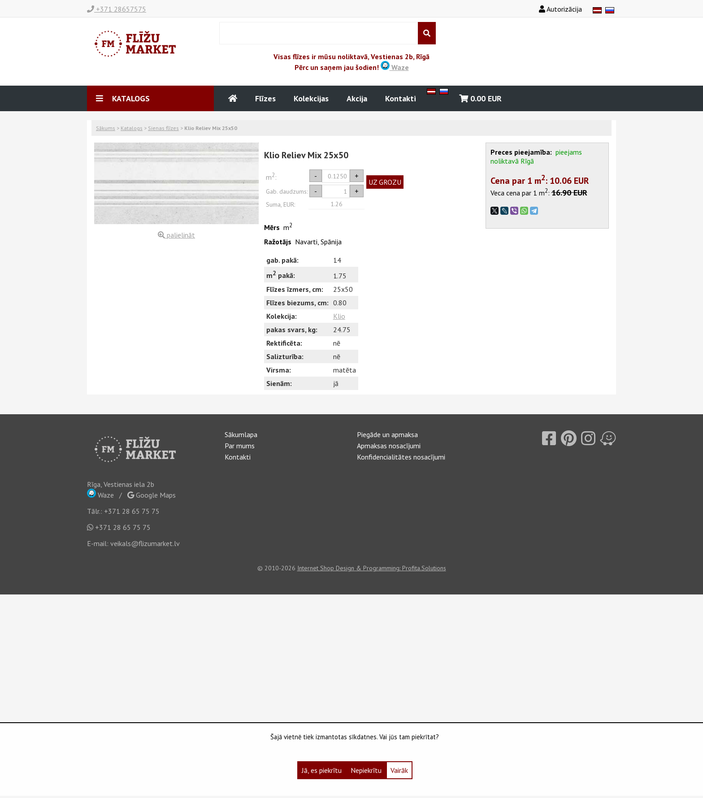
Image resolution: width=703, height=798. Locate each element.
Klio (339, 316)
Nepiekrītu (366, 770)
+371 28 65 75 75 (132, 511)
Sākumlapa (241, 434)
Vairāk (399, 770)
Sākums (105, 128)
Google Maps (151, 494)
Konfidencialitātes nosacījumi (401, 456)
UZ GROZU (385, 182)
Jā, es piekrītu (322, 770)
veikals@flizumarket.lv (145, 543)
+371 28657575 (116, 8)
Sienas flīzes (163, 128)
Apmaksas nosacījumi (389, 445)
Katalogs (132, 128)
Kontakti (400, 98)
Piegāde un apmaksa (387, 434)
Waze (395, 67)
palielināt (176, 234)
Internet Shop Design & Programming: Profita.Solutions (371, 568)
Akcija (357, 98)
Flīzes (265, 98)
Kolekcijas (311, 98)
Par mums (240, 445)
